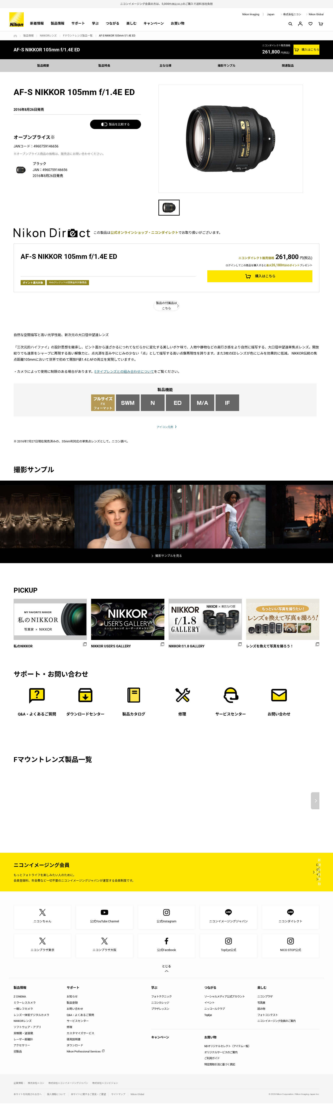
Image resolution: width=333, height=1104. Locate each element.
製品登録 (72, 1003)
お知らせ (72, 997)
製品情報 (57, 23)
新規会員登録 (294, 872)
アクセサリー (22, 1046)
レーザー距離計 (23, 1040)
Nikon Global (316, 14)
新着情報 (37, 23)
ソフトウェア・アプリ (27, 1027)
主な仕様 (166, 65)
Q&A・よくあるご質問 (80, 1015)
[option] (230, 139)
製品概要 (44, 65)
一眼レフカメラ (23, 1009)
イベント (209, 1003)
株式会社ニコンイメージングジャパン (68, 1083)
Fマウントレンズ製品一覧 (78, 35)
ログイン (241, 872)
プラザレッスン (160, 1009)
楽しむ (131, 23)
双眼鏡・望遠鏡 (23, 1033)
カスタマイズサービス (80, 1033)
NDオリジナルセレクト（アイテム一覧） (227, 1046)
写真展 (261, 1003)
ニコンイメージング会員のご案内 (276, 1021)
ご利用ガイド (212, 1059)
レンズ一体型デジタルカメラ (31, 1015)
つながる (112, 23)
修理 (69, 1027)
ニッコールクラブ (214, 1009)
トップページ (15, 36)
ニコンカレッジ (160, 1003)
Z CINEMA (20, 997)
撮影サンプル (227, 65)
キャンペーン (154, 23)
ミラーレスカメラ (25, 1003)
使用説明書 (73, 1040)
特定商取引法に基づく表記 (219, 1065)
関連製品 (289, 65)
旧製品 (18, 1052)
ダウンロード (75, 1046)
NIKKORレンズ (48, 35)
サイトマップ (118, 1095)
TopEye (208, 1015)
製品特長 (105, 65)
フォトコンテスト (267, 1015)
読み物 (261, 1009)
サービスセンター (78, 1021)
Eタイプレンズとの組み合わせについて (124, 372)
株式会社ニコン (292, 14)
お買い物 (177, 23)
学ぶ (95, 23)
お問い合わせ (75, 1009)
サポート (78, 23)
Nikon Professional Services (84, 1052)
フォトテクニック (161, 997)
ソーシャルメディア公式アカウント (224, 997)
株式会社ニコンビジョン (105, 1083)
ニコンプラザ (265, 997)
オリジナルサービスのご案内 (220, 1053)
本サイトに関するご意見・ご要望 (88, 1095)
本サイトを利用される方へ (28, 1095)
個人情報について (56, 1095)
